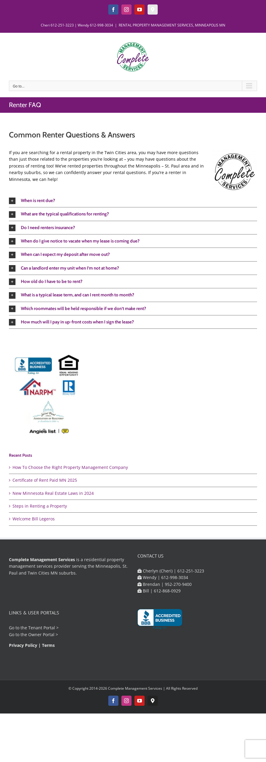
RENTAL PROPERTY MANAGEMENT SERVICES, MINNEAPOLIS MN (172, 25)
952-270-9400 (178, 584)
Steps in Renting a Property (39, 506)
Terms (48, 645)
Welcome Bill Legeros (33, 519)
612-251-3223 (62, 25)
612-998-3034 (101, 25)
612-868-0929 (167, 591)
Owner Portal (41, 634)
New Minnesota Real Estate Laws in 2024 (53, 493)
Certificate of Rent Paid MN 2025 (44, 480)
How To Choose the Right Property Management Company (70, 467)
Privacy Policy (23, 645)
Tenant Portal (41, 627)
